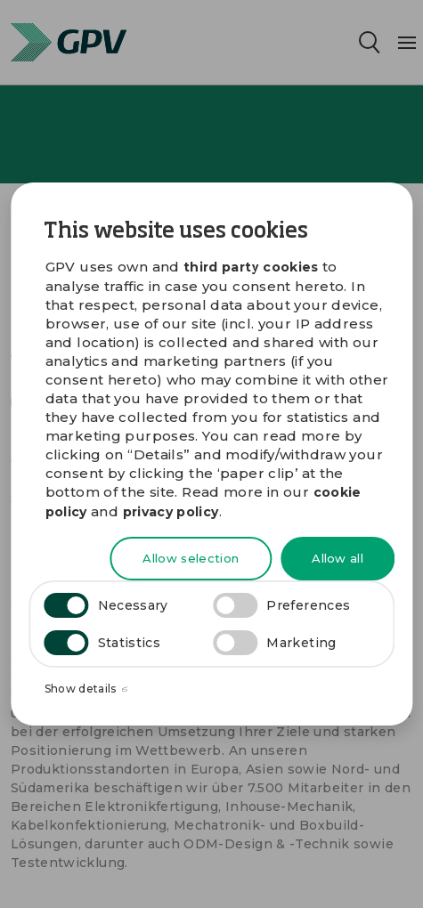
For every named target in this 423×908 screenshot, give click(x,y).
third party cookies (251, 267)
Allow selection (190, 558)
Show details (86, 689)
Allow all (337, 558)
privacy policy (171, 512)
